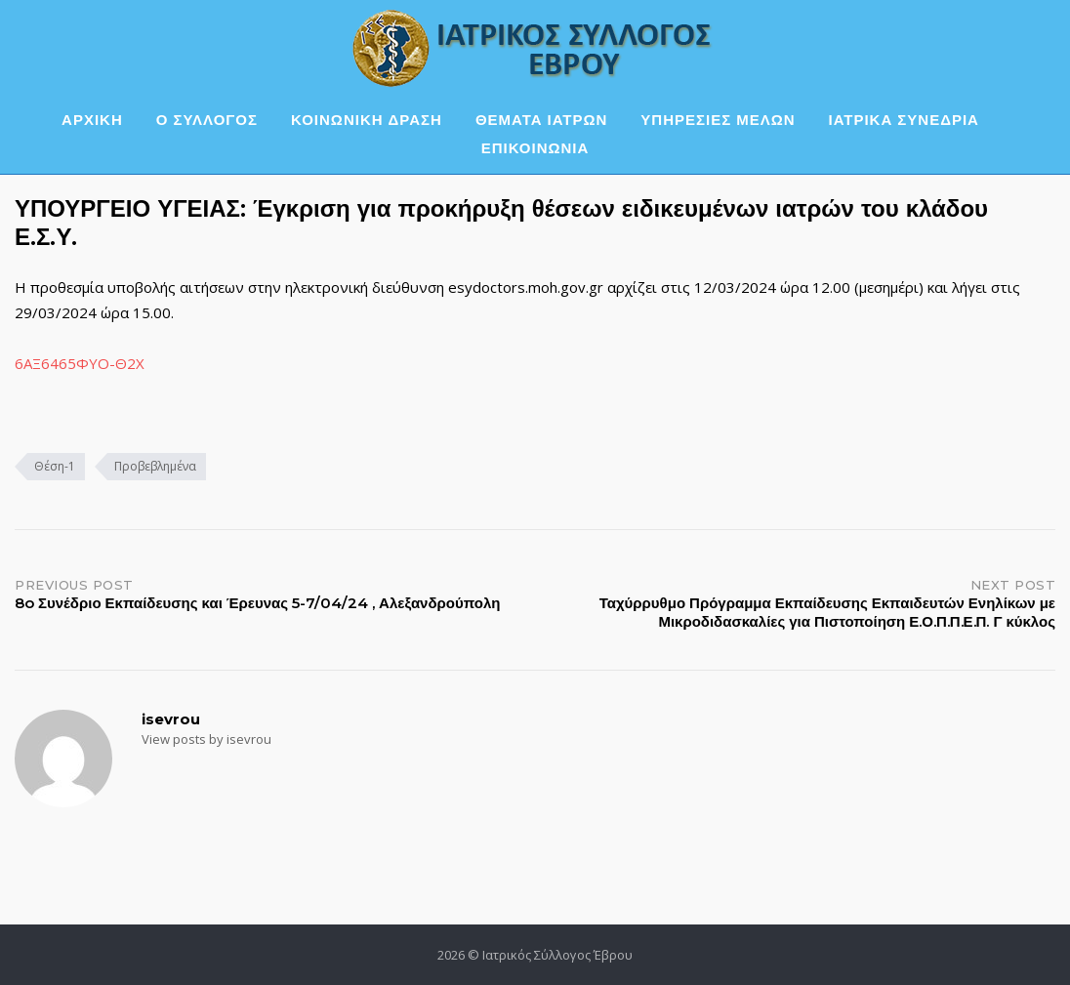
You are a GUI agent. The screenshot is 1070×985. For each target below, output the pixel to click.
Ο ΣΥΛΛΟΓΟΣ (207, 119)
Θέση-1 (54, 466)
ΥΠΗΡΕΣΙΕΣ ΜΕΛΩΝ (717, 119)
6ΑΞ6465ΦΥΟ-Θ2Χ (79, 363)
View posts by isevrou (206, 739)
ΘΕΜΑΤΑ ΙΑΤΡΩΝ (541, 119)
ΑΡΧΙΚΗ (92, 119)
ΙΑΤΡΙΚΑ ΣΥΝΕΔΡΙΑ (904, 119)
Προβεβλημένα (155, 466)
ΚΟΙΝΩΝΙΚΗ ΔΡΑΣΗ (366, 119)
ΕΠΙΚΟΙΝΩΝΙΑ (535, 148)
